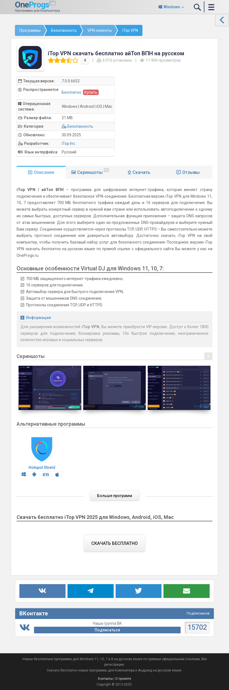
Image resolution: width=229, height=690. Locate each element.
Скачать (141, 172)
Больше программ (114, 495)
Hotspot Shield (42, 457)
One (32, 4)
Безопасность (80, 126)
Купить (90, 92)
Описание (44, 172)
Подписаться (107, 630)
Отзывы (191, 172)
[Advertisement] (169, 115)
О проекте (123, 679)
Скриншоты (93, 171)
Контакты (105, 679)
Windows (171, 7)
